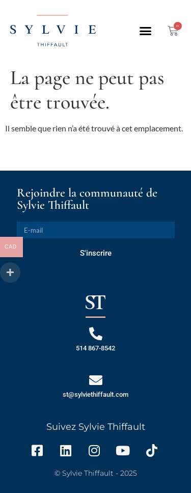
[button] (145, 30)
